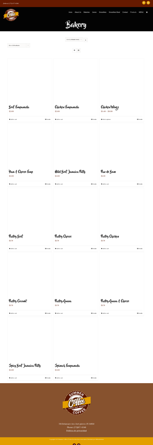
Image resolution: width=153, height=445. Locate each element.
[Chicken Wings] (122, 81)
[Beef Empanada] (30, 81)
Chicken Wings (110, 107)
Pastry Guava (63, 301)
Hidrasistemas (100, 439)
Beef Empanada (19, 107)
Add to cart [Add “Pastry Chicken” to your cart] (105, 248)
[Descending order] (86, 40)
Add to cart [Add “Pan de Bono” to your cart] (105, 184)
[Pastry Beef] (30, 210)
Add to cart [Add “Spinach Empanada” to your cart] (59, 378)
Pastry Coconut (18, 301)
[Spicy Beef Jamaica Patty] (30, 339)
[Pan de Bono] (122, 145)
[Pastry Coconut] (30, 274)
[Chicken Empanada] (75, 81)
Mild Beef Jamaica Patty (70, 172)
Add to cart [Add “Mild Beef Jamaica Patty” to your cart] (59, 184)
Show (14, 45)
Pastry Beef (16, 237)
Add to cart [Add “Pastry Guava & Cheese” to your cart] (105, 313)
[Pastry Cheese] (75, 210)
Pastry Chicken (110, 237)
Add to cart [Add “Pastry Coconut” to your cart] (13, 313)
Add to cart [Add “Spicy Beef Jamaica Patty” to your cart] (13, 378)
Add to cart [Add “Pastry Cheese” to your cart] (59, 248)
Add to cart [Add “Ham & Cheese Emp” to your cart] (13, 184)
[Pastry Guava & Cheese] (122, 274)
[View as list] (78, 50)
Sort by (73, 39)
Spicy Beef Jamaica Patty (25, 366)
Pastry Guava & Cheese (115, 301)
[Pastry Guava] (75, 274)
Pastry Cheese (63, 237)
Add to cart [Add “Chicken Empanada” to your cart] (59, 119)
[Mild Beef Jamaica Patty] (75, 145)
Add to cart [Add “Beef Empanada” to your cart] (13, 119)
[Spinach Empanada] (75, 339)
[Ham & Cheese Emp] (30, 145)
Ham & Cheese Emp (21, 172)
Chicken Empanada (67, 107)
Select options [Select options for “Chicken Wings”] (106, 119)
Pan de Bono (108, 172)
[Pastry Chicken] (122, 210)
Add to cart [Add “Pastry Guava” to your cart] (59, 313)
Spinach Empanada (67, 366)
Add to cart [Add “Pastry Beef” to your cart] (13, 248)
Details (48, 119)
